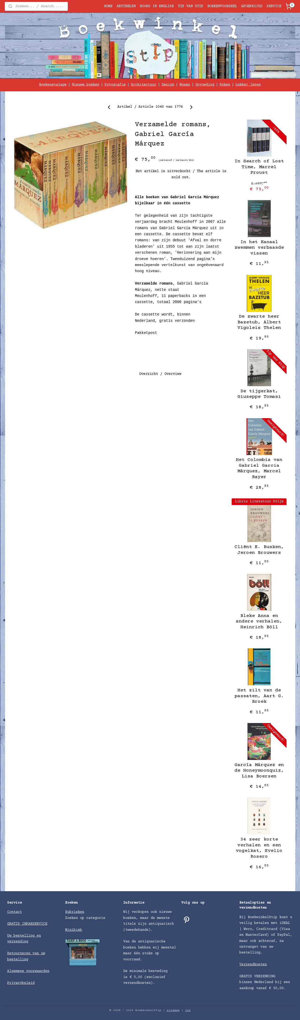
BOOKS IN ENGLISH (157, 6)
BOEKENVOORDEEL (222, 6)
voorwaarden (37, 971)
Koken (225, 85)
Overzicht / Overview (160, 374)
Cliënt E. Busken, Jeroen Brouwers (259, 549)
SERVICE (273, 6)
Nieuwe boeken (85, 85)
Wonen (184, 85)
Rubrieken (74, 912)
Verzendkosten (253, 964)
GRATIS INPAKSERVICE (27, 924)
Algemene (16, 971)
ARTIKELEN (126, 6)
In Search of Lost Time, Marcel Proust (259, 167)
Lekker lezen (248, 85)
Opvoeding (204, 85)
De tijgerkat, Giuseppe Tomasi (259, 394)
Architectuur (143, 85)
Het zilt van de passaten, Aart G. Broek (259, 696)
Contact (14, 912)
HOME (108, 6)
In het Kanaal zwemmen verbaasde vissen (259, 247)
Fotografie (115, 85)
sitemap (173, 1010)
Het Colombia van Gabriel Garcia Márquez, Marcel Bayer (259, 468)
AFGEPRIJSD (251, 6)
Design (167, 85)
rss (188, 1010)
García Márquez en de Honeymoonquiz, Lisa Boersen (259, 770)
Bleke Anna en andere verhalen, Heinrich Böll (259, 621)
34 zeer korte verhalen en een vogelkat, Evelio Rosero (259, 848)
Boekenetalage (52, 85)
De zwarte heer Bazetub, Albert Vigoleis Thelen (259, 322)
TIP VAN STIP (190, 6)
